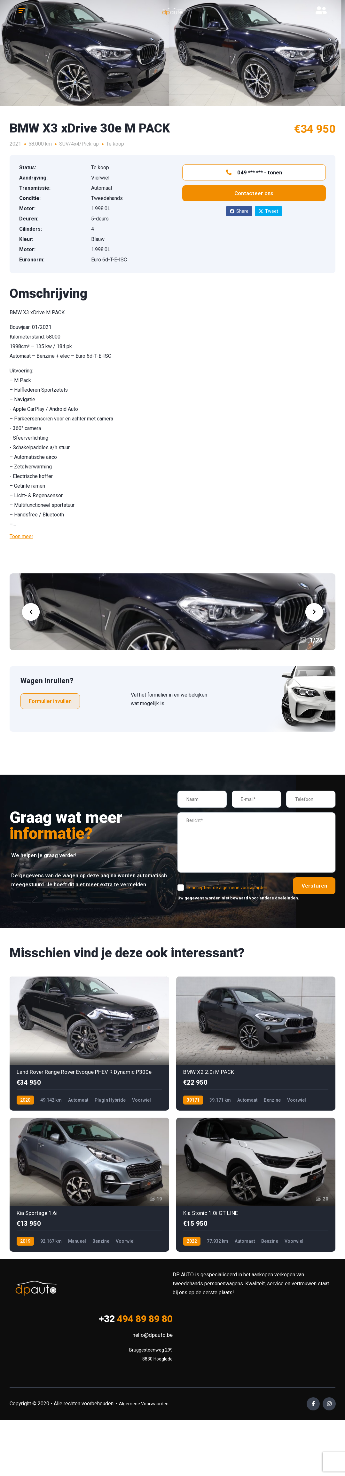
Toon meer (21, 536)
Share (239, 211)
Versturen (310, 885)
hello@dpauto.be (152, 1335)
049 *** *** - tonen (254, 172)
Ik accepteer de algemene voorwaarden (227, 887)
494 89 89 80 (136, 1318)
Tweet (268, 211)
